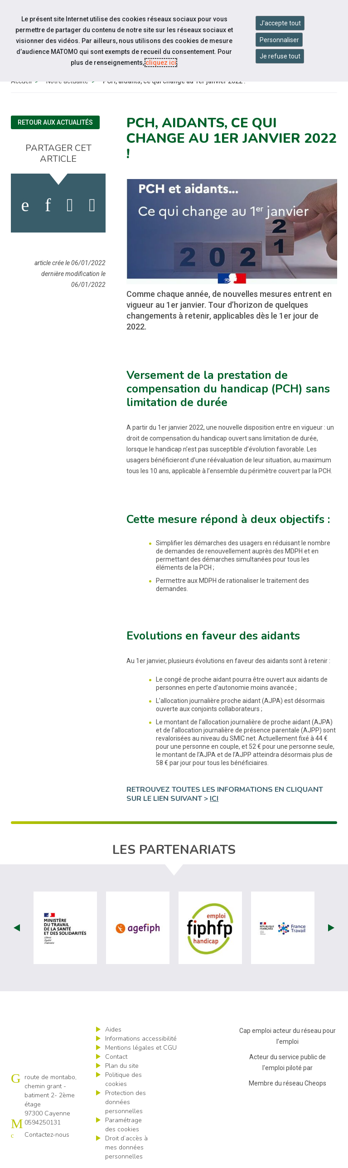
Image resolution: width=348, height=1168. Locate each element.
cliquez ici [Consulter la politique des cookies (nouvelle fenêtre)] (160, 62)
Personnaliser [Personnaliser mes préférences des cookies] (279, 40)
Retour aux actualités (55, 122)
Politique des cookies (123, 1079)
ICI (214, 799)
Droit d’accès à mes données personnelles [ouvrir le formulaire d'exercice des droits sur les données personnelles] (126, 1147)
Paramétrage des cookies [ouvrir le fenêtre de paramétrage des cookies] (123, 1125)
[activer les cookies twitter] (70, 205)
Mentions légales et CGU (141, 1047)
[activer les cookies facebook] (25, 205)
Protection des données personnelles (125, 1102)
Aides (113, 1029)
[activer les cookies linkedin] (47, 205)
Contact (116, 1056)
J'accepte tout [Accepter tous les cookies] (280, 23)
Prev (17, 928)
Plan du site (122, 1065)
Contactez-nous (46, 1134)
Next (331, 928)
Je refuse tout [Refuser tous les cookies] (280, 56)
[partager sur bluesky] (92, 205)
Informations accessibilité (141, 1038)
